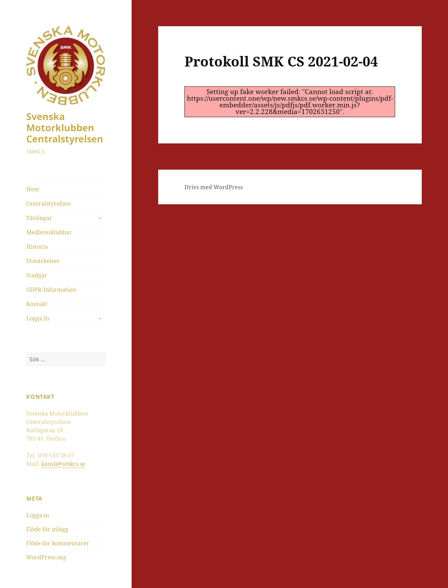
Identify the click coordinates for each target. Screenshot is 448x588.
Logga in (37, 515)
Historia (37, 246)
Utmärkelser (43, 261)
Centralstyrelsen (48, 203)
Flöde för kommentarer (57, 543)
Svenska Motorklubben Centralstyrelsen (64, 127)
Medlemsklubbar (49, 232)
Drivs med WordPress (213, 187)
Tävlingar (39, 218)
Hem (32, 189)
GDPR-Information (51, 289)
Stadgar (36, 275)
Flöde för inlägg (47, 529)
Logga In (37, 318)
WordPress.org (46, 557)
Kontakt (36, 304)
